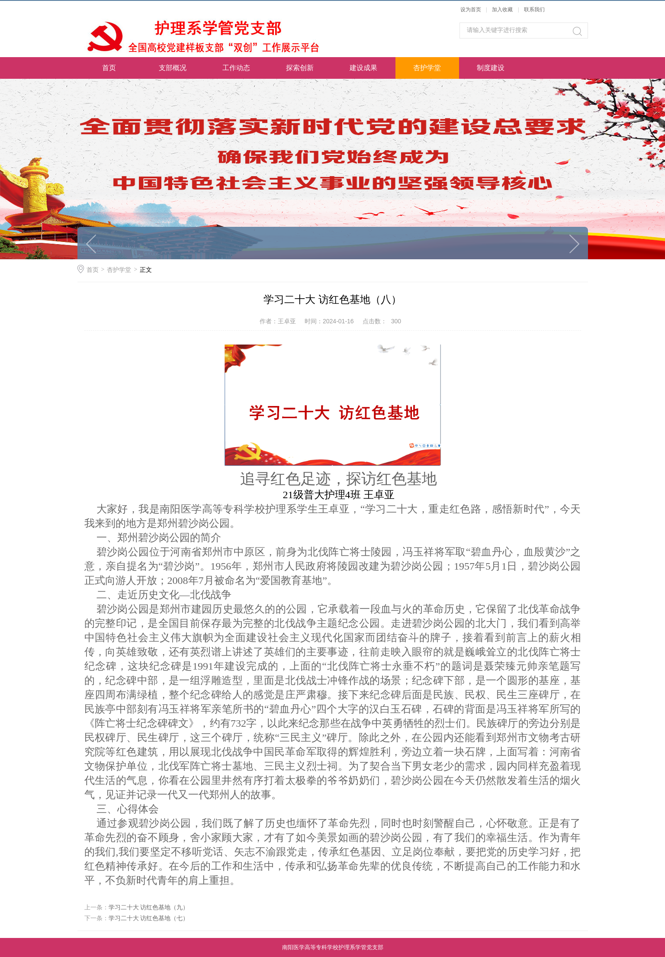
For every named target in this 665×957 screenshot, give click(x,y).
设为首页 (470, 9)
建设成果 (363, 67)
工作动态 (236, 67)
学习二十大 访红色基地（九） (149, 907)
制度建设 (490, 67)
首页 (109, 67)
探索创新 (300, 67)
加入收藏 (502, 9)
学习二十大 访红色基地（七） (149, 918)
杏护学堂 (427, 67)
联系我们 (534, 9)
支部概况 (172, 67)
